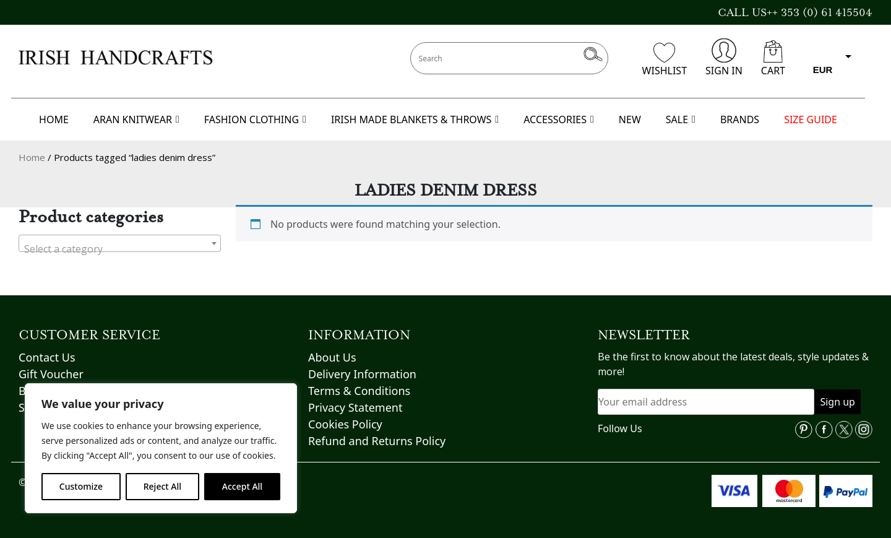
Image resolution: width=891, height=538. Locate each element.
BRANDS (739, 119)
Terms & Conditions (359, 390)
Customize (81, 486)
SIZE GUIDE (810, 119)
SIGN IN (723, 57)
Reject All (162, 486)
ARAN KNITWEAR (136, 119)
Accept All (242, 486)
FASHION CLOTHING (255, 119)
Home (32, 157)
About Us (332, 357)
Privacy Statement (355, 407)
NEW (630, 119)
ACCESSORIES (558, 119)
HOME (54, 119)
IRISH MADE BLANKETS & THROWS (415, 119)
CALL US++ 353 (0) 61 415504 (795, 12)
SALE (680, 119)
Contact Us (47, 357)
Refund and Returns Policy (377, 440)
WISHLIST (664, 60)
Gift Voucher (51, 374)
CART (773, 58)
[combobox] (120, 243)
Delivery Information (362, 374)
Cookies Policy (345, 424)
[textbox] (119, 248)
